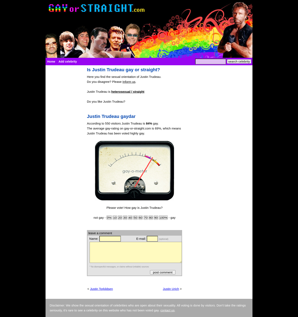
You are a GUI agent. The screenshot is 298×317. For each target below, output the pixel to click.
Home (51, 61)
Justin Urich (171, 289)
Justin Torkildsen (101, 289)
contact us (167, 310)
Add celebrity (68, 61)
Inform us (129, 81)
